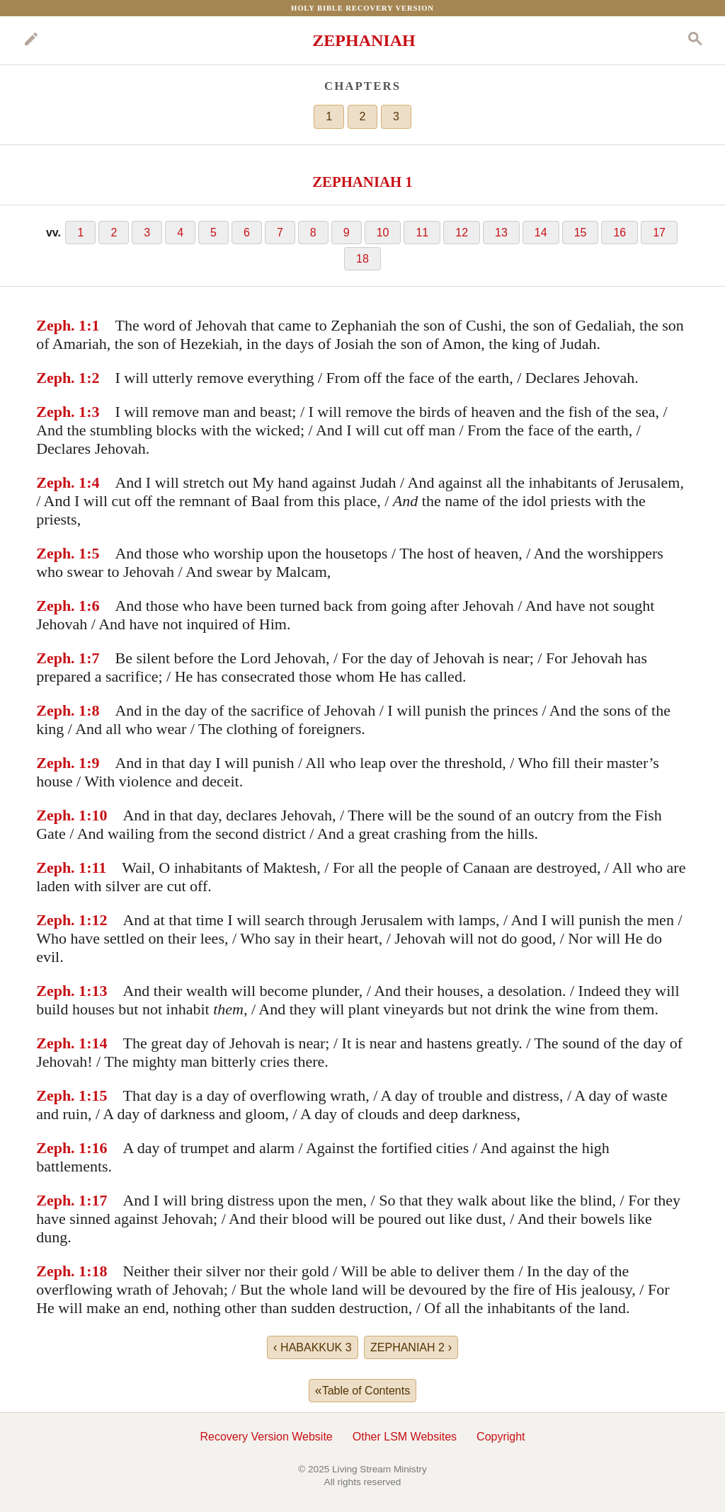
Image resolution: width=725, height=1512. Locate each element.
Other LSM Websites (405, 1437)
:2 (92, 377)
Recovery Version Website (266, 1437)
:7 (92, 658)
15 (580, 233)
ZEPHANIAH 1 (362, 181)
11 (422, 233)
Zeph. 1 (61, 325)
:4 (92, 482)
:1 (92, 325)
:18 (96, 1271)
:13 (96, 991)
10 (383, 233)
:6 (92, 605)
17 (659, 233)
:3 (92, 411)
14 (541, 233)
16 (619, 233)
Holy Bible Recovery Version (362, 8)
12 (461, 233)
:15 (96, 1095)
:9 (92, 763)
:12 (96, 920)
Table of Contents (362, 1390)
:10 (96, 815)
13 (501, 233)
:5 (92, 553)
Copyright (500, 1437)
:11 (96, 867)
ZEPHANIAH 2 (411, 1347)
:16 (96, 1148)
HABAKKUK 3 (312, 1347)
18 (362, 259)
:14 (96, 1043)
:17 (96, 1200)
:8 (92, 710)
